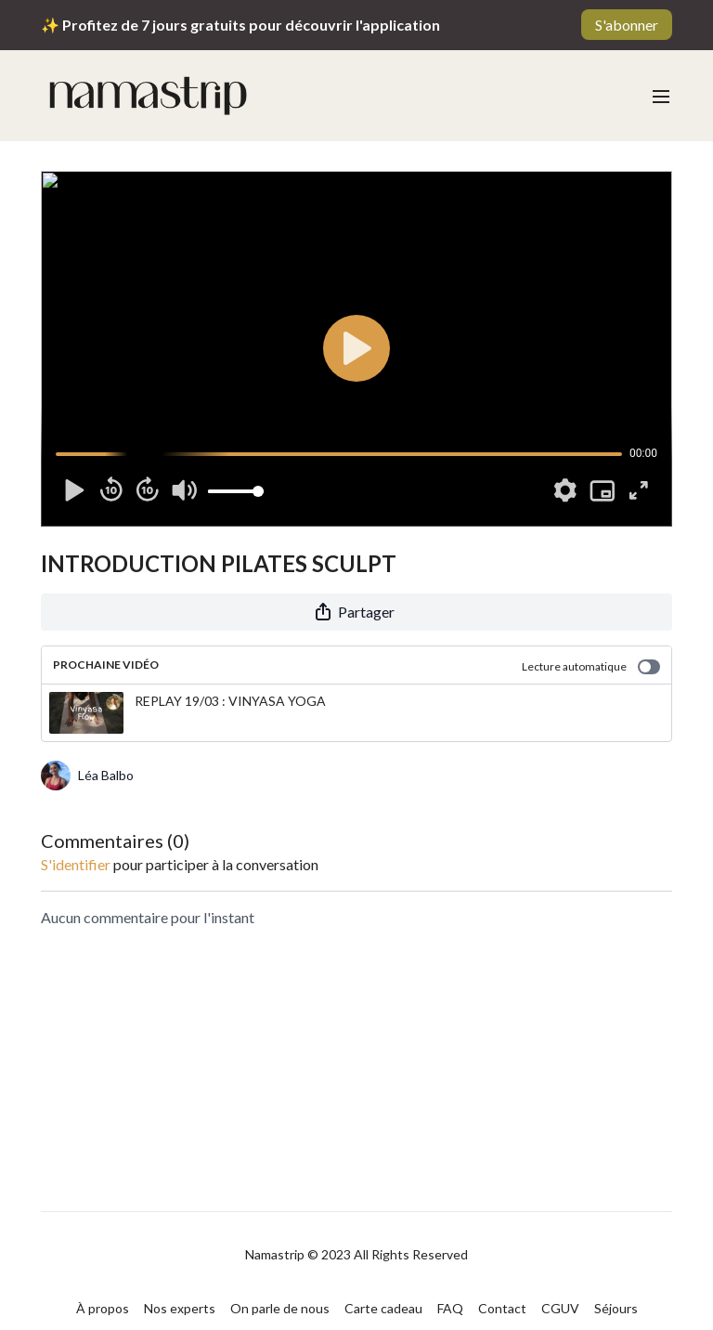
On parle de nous (280, 1308)
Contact (502, 1308)
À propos (102, 1308)
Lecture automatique (591, 666)
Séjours (616, 1308)
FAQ (450, 1308)
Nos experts (179, 1308)
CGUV (560, 1308)
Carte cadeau (383, 1308)
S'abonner (626, 24)
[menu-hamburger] (661, 96)
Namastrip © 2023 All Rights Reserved (356, 1254)
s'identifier (75, 864)
